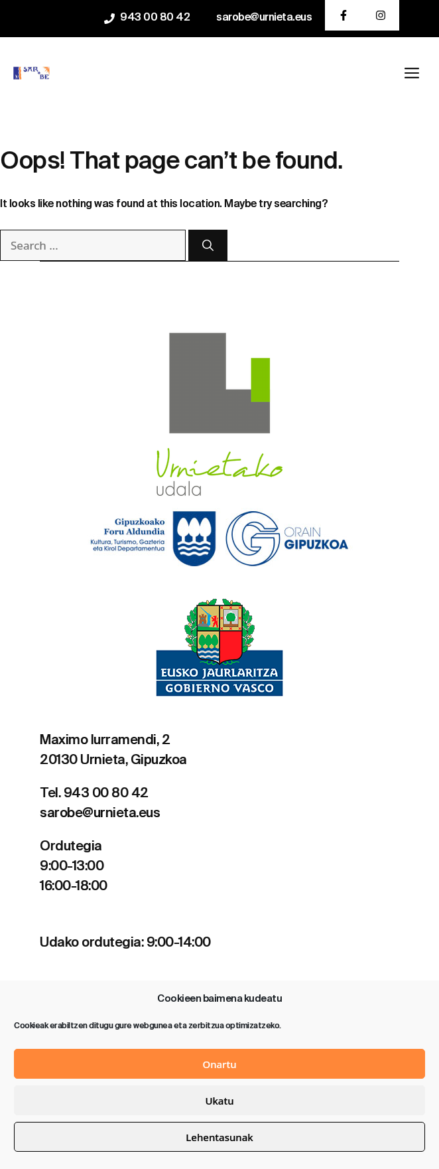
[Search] (207, 246)
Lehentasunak (219, 1137)
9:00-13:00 (71, 867)
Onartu (219, 1064)
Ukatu (219, 1100)
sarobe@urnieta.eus (264, 18)
